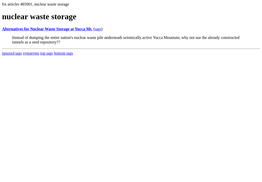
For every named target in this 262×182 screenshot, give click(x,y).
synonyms (31, 53)
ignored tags (12, 53)
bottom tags (63, 53)
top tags (46, 53)
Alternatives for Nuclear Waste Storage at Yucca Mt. (47, 29)
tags (98, 29)
